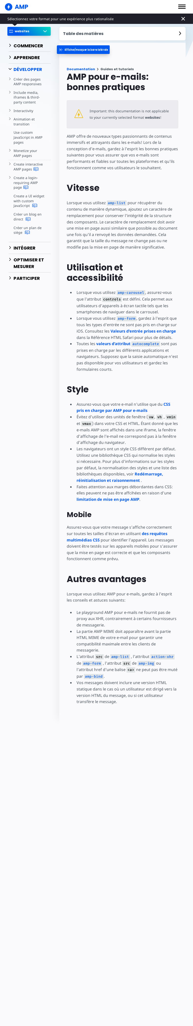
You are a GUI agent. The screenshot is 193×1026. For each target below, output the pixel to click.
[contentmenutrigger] (122, 34)
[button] (182, 6)
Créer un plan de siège (27, 230)
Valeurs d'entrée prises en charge (143, 331)
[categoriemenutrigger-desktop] (91, 49)
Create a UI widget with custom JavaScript (29, 201)
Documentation (81, 69)
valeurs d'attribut (127, 343)
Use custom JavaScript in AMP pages (28, 137)
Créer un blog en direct (27, 217)
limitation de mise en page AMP (108, 499)
